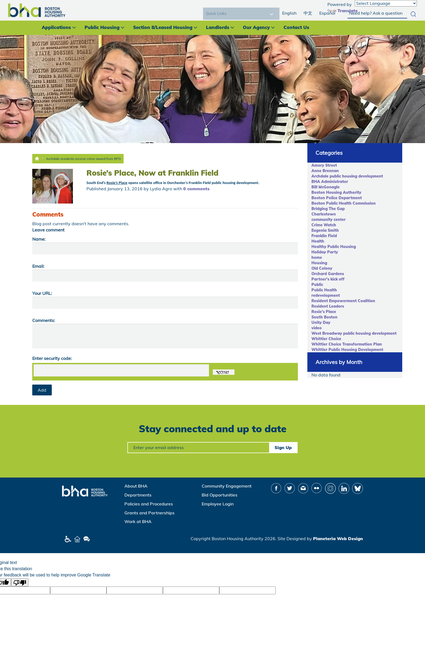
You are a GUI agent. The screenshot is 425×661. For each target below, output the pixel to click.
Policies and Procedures (148, 504)
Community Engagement (227, 486)
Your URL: (42, 293)
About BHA (135, 486)
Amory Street (324, 165)
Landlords (217, 27)
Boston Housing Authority (336, 192)
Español (327, 13)
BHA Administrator (329, 181)
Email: (38, 266)
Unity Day (320, 322)
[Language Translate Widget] (386, 3)
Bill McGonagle (325, 187)
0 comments (196, 188)
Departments (138, 495)
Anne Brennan (325, 170)
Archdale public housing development (347, 176)
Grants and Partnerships (149, 512)
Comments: (43, 320)
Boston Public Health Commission (343, 203)
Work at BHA (138, 521)
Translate (342, 10)
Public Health (324, 290)
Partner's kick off (327, 279)
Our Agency (256, 27)
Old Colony (321, 268)
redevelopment (325, 295)
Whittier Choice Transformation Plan (346, 344)
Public (317, 284)
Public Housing (102, 27)
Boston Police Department (336, 197)
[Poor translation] (19, 582)
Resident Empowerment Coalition (343, 300)
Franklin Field (324, 235)
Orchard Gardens (327, 273)
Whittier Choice (326, 338)
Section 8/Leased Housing (162, 27)
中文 (308, 13)
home (316, 257)
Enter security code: (52, 358)
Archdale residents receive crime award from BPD (83, 159)
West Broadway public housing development (354, 333)
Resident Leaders (327, 306)
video (316, 327)
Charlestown (323, 214)
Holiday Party (324, 252)
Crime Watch (323, 225)
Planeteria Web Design (338, 538)
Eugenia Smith (325, 230)
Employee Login (218, 504)
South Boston (324, 317)
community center (328, 219)
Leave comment (48, 230)
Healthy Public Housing (333, 246)
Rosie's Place (323, 311)
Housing (319, 262)
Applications (56, 27)
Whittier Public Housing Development (347, 349)
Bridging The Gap (328, 208)
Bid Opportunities (219, 495)
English (289, 13)
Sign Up (283, 447)
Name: (39, 239)
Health (317, 241)
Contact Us (296, 27)
